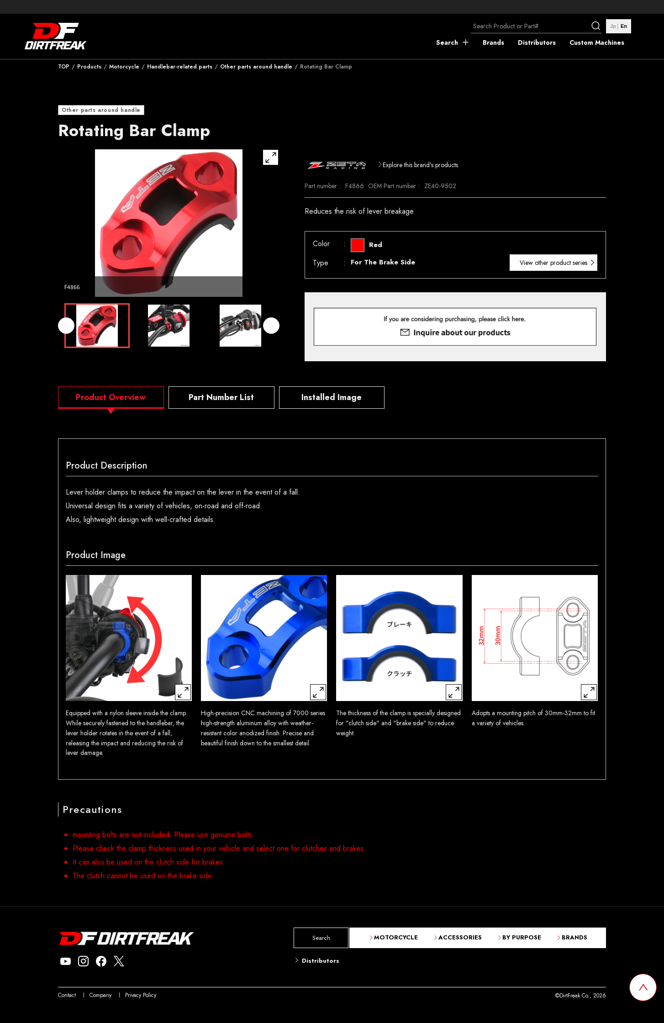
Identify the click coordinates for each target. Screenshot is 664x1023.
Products (89, 67)
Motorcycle (124, 67)
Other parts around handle (256, 67)
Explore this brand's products (420, 164)
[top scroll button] (643, 987)
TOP (63, 67)
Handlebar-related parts (179, 67)
